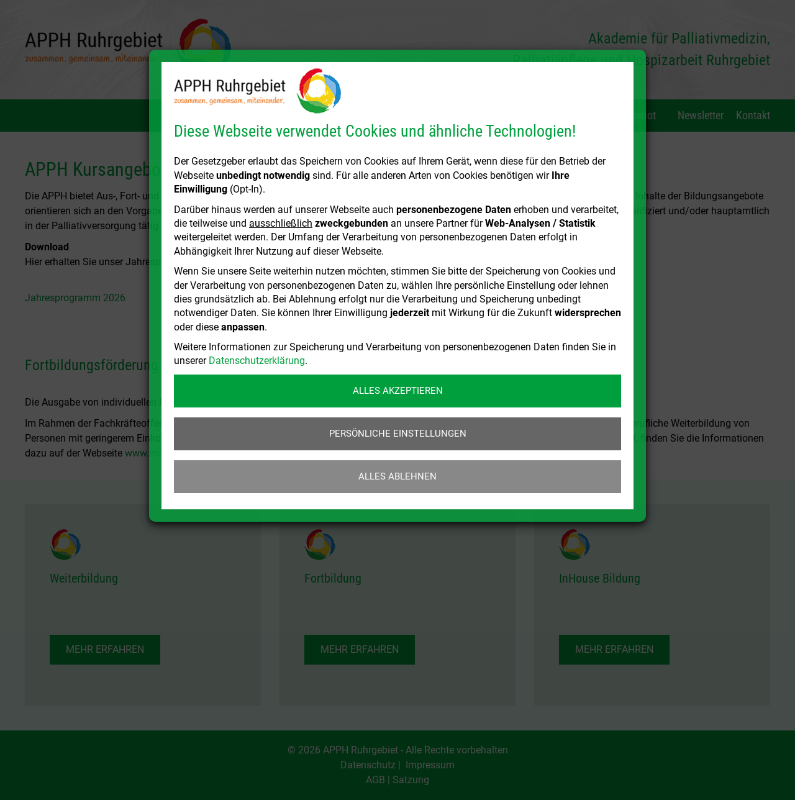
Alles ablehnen (397, 476)
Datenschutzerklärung (257, 360)
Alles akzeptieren (398, 390)
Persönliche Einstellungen (397, 433)
